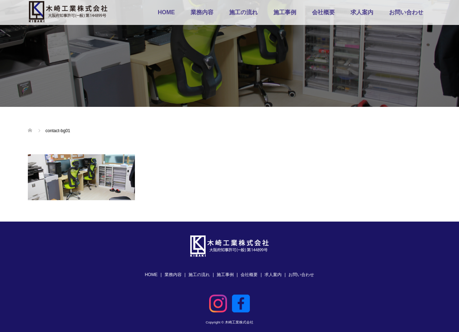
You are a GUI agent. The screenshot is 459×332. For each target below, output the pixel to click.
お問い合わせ (406, 12)
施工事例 (284, 12)
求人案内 (361, 12)
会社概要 (323, 12)
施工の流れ (243, 12)
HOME (166, 12)
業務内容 (202, 12)
